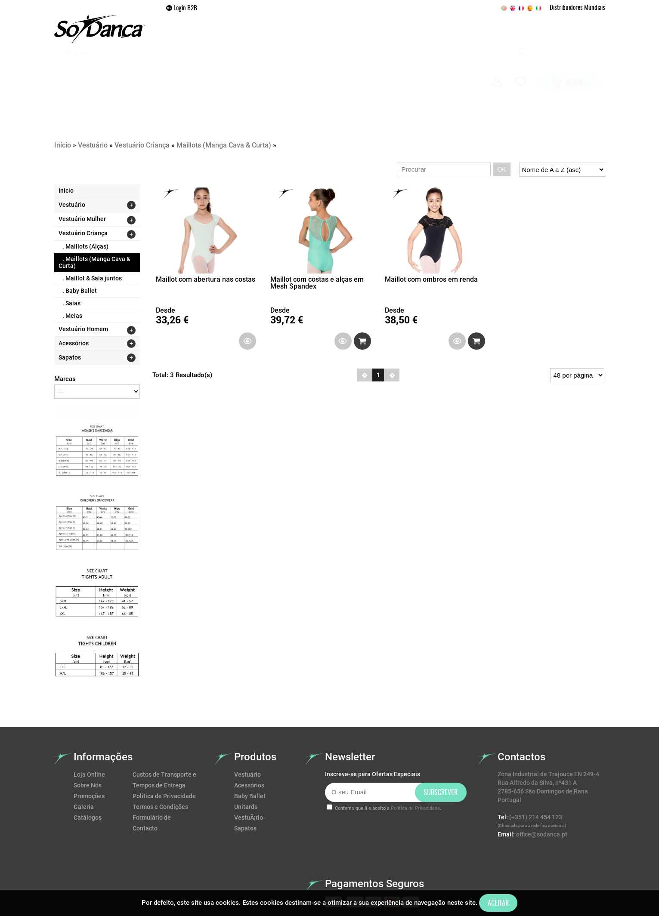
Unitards (245, 759)
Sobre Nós (88, 738)
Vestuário (93, 98)
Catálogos (88, 770)
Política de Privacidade (164, 749)
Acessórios (249, 738)
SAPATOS (298, 66)
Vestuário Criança (142, 98)
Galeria (439, 66)
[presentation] (390, 790)
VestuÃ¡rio (248, 770)
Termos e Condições (160, 759)
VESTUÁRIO (255, 66)
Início (62, 98)
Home (216, 66)
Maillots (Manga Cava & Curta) (223, 98)
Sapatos (245, 781)
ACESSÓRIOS (343, 66)
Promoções (394, 66)
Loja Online (89, 727)
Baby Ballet (250, 749)
